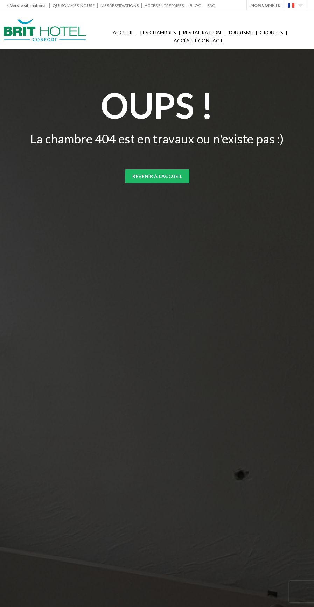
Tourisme (240, 32)
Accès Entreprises (164, 5)
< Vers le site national (27, 5)
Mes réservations (119, 5)
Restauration (202, 32)
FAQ (211, 5)
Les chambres (158, 32)
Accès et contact (198, 40)
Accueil (123, 32)
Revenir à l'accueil (157, 176)
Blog (195, 5)
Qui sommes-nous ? (74, 5)
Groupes (271, 32)
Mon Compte (265, 5)
